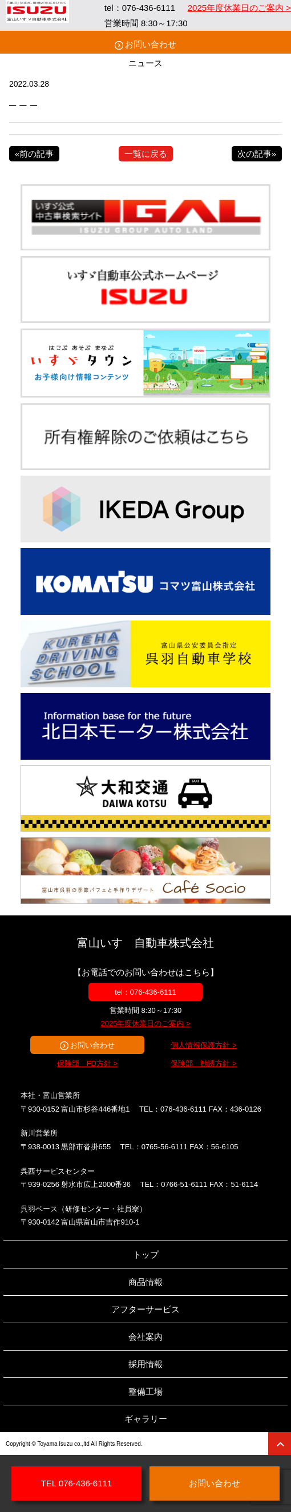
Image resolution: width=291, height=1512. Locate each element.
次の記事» (256, 154)
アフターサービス (145, 1309)
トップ (146, 1254)
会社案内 (145, 1336)
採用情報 (145, 1364)
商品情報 (145, 1282)
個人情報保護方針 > (203, 1045)
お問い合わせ (150, 44)
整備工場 (145, 1391)
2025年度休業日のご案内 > (239, 8)
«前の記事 (34, 154)
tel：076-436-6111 (145, 992)
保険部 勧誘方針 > (203, 1063)
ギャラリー (145, 1419)
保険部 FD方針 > (87, 1063)
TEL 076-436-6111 (76, 1483)
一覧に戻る (145, 154)
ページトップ (279, 1443)
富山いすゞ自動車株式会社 (145, 943)
